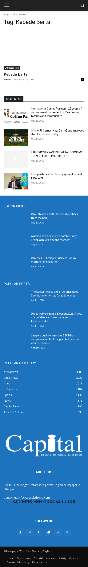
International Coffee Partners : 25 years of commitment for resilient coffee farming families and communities (56, 112)
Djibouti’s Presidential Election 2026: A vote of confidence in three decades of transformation (56, 317)
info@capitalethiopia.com (34, 497)
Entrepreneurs (12, 68)
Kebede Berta (15, 74)
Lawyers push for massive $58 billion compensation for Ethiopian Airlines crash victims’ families (56, 339)
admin (7, 79)
